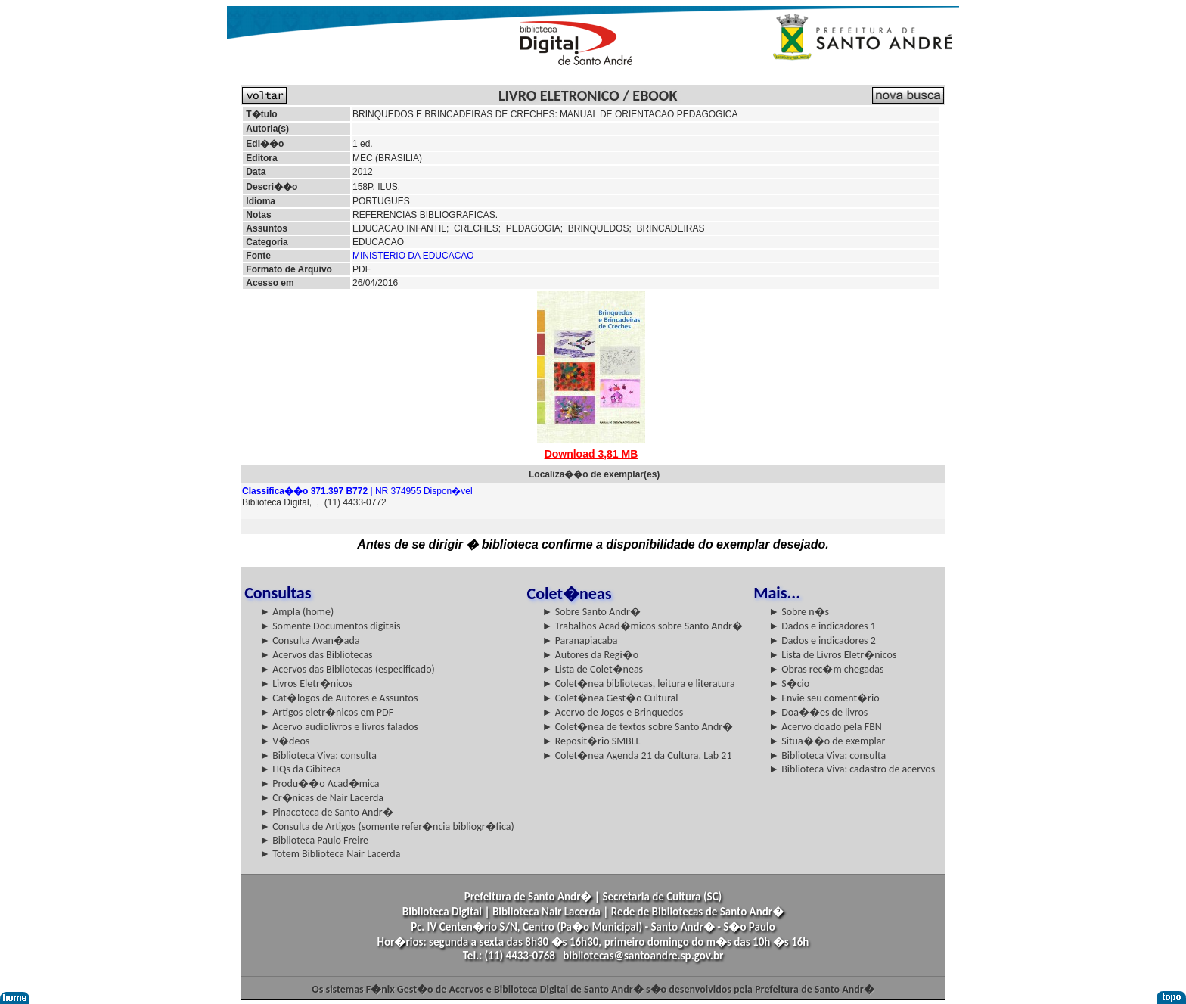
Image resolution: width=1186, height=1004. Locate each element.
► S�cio (788, 683)
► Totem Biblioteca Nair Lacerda (329, 853)
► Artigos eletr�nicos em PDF (326, 712)
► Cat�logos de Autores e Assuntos (338, 698)
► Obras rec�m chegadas (825, 669)
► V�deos (284, 741)
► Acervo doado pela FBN (825, 726)
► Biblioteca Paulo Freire (313, 840)
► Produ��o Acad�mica (319, 783)
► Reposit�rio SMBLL (591, 741)
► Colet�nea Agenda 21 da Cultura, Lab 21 (637, 755)
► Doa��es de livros (818, 712)
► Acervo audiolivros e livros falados (338, 726)
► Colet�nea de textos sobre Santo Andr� (638, 726)
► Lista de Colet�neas (592, 669)
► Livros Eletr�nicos (305, 683)
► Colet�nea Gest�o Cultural (610, 698)
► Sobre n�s (798, 611)
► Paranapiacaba (580, 640)
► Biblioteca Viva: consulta (318, 755)
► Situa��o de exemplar (826, 741)
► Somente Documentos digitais (329, 626)
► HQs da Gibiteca (300, 769)
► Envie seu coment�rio (823, 698)
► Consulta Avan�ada (309, 640)
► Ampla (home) (296, 611)
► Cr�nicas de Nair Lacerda (321, 797)
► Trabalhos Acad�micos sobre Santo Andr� (642, 626)
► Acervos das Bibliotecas (315, 654)
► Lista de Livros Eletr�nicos (832, 654)
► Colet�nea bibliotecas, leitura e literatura (638, 683)
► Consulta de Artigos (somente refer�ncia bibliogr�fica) (386, 826)
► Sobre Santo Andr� (591, 611)
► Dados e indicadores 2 (822, 640)
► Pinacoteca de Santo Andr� (326, 812)
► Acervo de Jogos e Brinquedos (613, 712)
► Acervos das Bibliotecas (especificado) (347, 669)
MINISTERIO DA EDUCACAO (413, 255)
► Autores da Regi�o (590, 654)
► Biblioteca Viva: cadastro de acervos (851, 769)
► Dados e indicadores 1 (822, 626)
